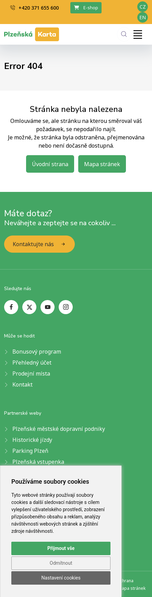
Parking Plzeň (30, 451)
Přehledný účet (31, 362)
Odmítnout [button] (61, 563)
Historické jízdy (32, 440)
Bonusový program (36, 351)
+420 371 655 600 (34, 7)
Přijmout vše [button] (60, 548)
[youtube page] (47, 307)
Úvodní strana (50, 164)
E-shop (86, 7)
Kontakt (22, 384)
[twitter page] (29, 307)
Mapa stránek (102, 164)
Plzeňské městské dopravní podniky (58, 429)
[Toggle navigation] (137, 34)
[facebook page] (11, 307)
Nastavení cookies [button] (61, 578)
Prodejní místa (31, 373)
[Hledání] (124, 34)
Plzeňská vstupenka (38, 462)
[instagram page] (66, 307)
